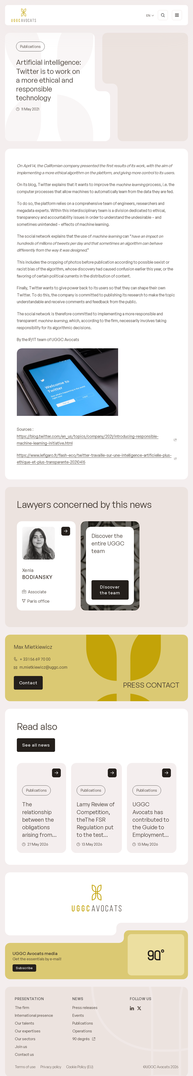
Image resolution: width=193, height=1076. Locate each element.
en (148, 15)
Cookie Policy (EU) (79, 1067)
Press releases (85, 1007)
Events (78, 1015)
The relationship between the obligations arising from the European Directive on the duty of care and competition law (39, 819)
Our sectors (25, 1038)
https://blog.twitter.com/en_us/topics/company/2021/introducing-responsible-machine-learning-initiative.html (88, 440)
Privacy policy (50, 1067)
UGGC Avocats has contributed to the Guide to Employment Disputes (150, 819)
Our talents (24, 1023)
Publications (82, 1023)
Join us (21, 1046)
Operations (82, 1031)
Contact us (24, 1054)
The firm (22, 1007)
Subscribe (24, 968)
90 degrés (81, 1038)
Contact (28, 682)
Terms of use (25, 1067)
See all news (36, 745)
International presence (34, 1015)
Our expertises (27, 1031)
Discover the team (110, 589)
